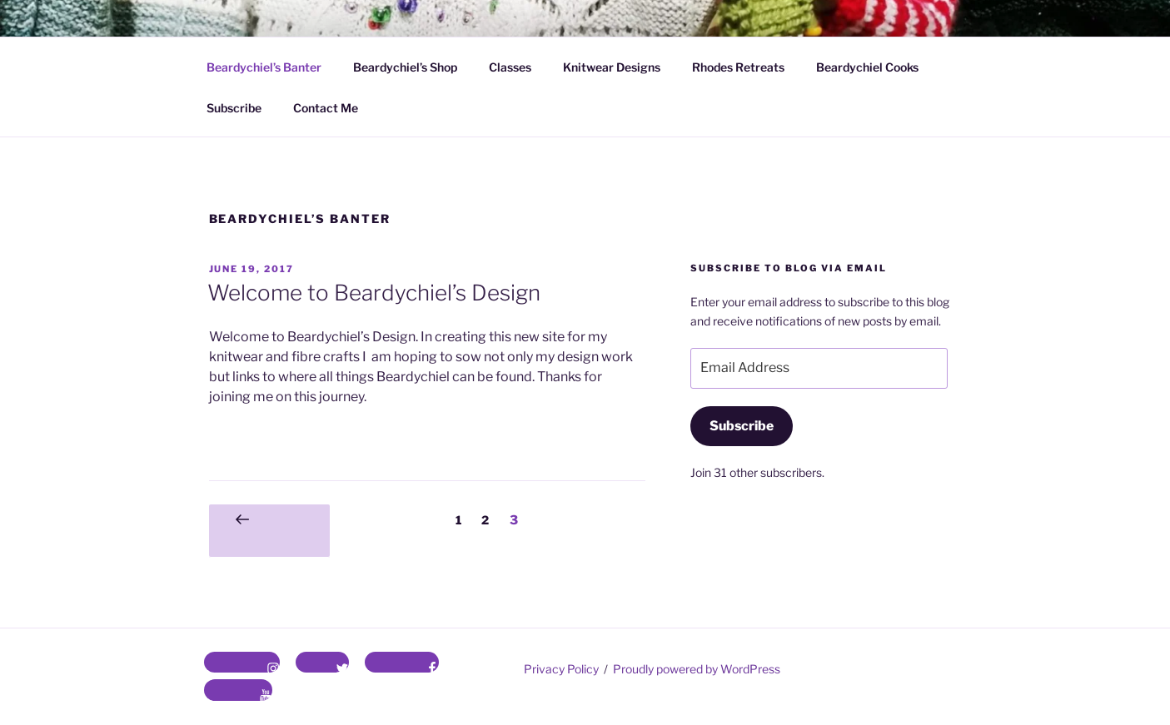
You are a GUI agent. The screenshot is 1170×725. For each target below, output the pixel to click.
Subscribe (234, 108)
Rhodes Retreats (738, 67)
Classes (510, 67)
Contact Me (325, 108)
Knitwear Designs (611, 67)
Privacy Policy (561, 669)
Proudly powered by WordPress (696, 669)
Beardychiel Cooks (867, 67)
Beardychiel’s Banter (264, 67)
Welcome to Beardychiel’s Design (373, 292)
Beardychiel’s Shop (405, 67)
